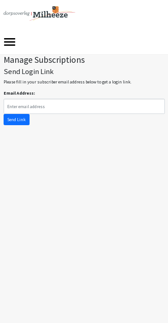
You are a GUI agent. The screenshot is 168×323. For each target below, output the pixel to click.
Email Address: (19, 93)
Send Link (16, 119)
